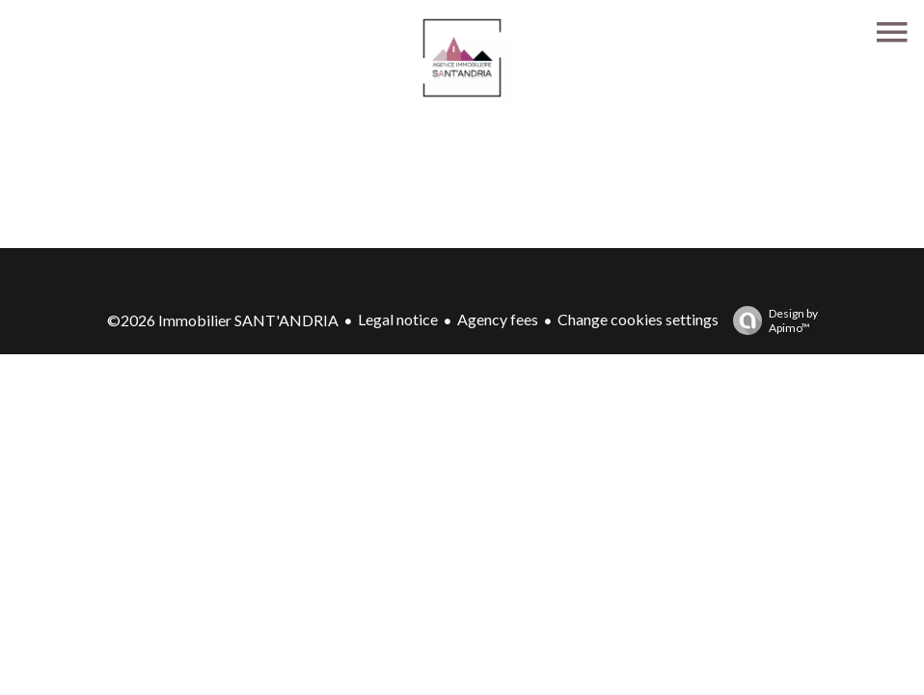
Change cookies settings (638, 319)
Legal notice (398, 319)
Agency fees (497, 319)
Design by (770, 320)
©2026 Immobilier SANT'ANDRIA (223, 320)
